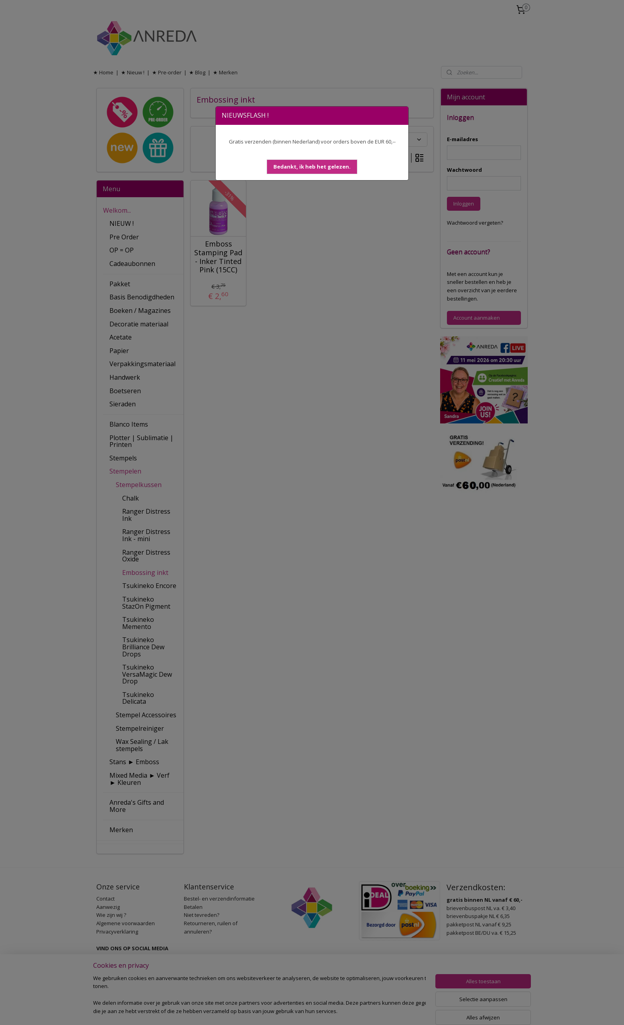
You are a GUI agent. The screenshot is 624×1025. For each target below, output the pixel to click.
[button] (312, 166)
